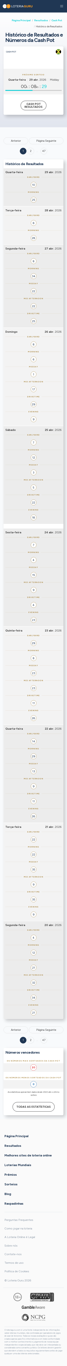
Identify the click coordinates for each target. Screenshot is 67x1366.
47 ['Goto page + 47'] (44, 151)
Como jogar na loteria (18, 1228)
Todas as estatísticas (33, 1106)
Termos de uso (14, 1262)
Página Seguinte (46, 140)
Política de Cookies (16, 1271)
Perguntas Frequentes (18, 1220)
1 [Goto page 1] (23, 151)
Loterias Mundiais (17, 1165)
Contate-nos (13, 1254)
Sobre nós (11, 1245)
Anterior (16, 140)
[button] (61, 6)
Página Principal (21, 20)
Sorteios (11, 1184)
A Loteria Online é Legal (19, 1237)
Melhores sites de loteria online (28, 1155)
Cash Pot (56, 20)
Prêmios (10, 1175)
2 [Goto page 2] (30, 151)
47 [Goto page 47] (44, 1040)
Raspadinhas (13, 1204)
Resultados (41, 20)
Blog (7, 1194)
